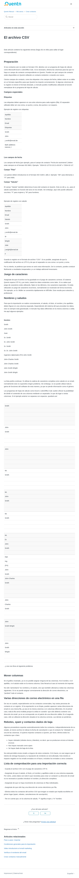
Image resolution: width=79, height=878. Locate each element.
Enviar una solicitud (48, 822)
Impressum (8, 873)
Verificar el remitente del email (15, 852)
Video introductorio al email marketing (18, 848)
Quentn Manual (9, 11)
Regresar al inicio (12, 829)
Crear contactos (31, 11)
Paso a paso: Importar (12, 840)
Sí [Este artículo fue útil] (33, 813)
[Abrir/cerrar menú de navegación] (71, 4)
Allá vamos (19, 11)
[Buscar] (20, 17)
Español (71, 873)
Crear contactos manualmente (15, 857)
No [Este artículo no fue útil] (45, 813)
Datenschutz (18, 873)
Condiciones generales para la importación (19, 844)
